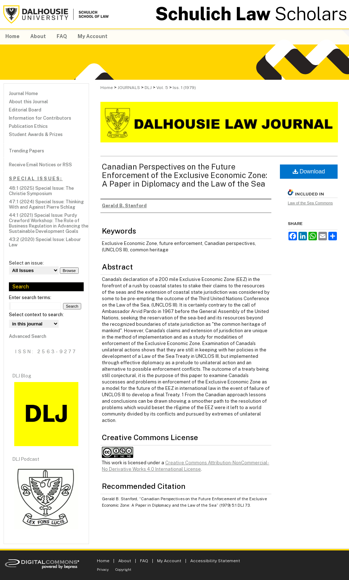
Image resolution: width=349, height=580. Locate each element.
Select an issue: (26, 263)
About (124, 560)
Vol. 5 (162, 87)
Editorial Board (25, 110)
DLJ (148, 87)
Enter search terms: (30, 297)
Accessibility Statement (215, 560)
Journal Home (23, 93)
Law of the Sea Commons (310, 203)
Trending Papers (26, 150)
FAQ (144, 560)
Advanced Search (27, 336)
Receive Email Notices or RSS (40, 164)
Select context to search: (36, 314)
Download (309, 171)
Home (106, 87)
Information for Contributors (40, 118)
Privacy (103, 569)
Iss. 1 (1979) (184, 87)
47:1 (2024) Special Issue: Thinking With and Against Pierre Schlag (46, 204)
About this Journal (28, 101)
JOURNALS (129, 87)
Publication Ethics (28, 126)
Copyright (123, 569)
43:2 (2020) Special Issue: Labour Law (45, 242)
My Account (169, 560)
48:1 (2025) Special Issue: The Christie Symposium (41, 191)
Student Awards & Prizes (36, 134)
